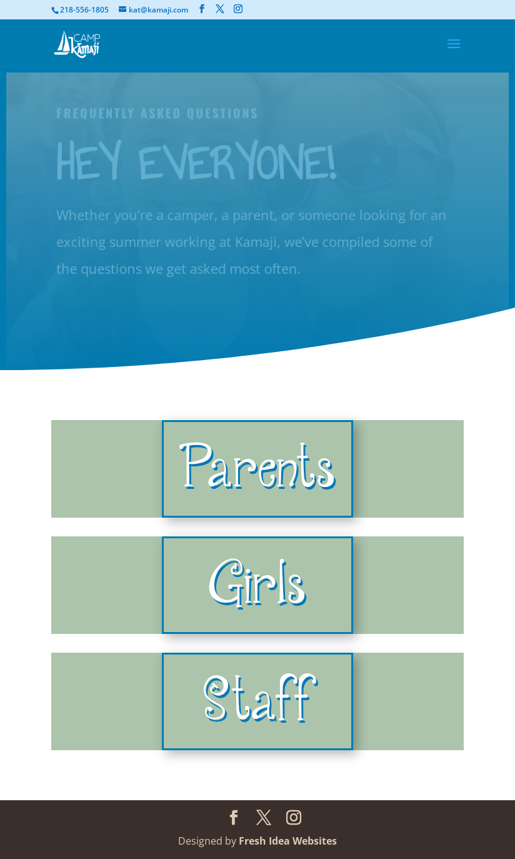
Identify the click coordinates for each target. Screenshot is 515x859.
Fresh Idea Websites (288, 841)
